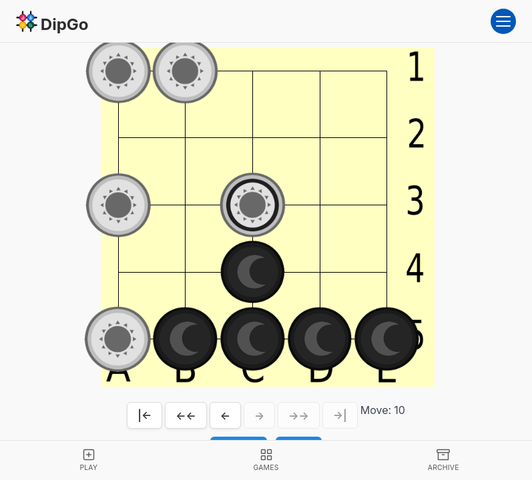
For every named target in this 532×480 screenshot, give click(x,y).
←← (186, 415)
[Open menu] (503, 21)
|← (145, 415)
